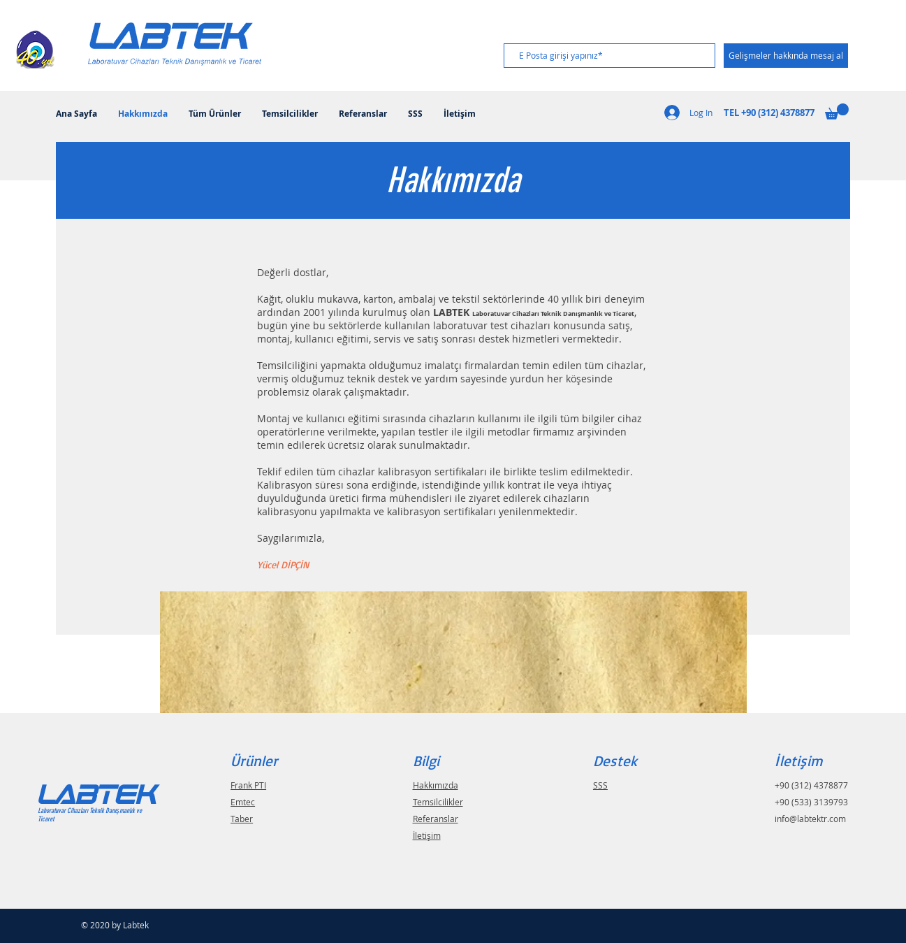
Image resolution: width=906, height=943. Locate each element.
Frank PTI (248, 785)
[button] (837, 111)
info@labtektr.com (810, 818)
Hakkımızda (435, 785)
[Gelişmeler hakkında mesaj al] (786, 55)
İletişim (427, 835)
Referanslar (435, 818)
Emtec (243, 801)
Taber (242, 818)
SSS (600, 785)
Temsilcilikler (438, 801)
